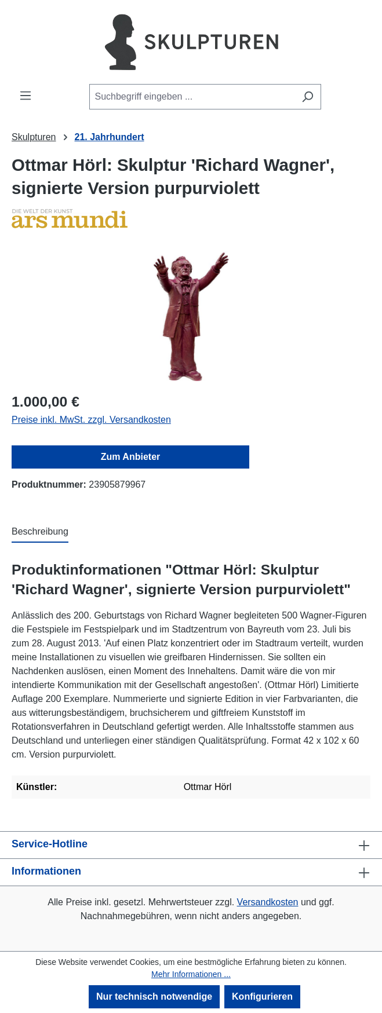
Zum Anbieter (131, 457)
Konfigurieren (262, 996)
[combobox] (191, 96)
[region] (191, 316)
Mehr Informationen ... (191, 974)
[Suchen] (307, 96)
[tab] (40, 532)
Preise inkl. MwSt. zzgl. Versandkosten (91, 420)
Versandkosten (268, 902)
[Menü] (25, 95)
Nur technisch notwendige (154, 996)
